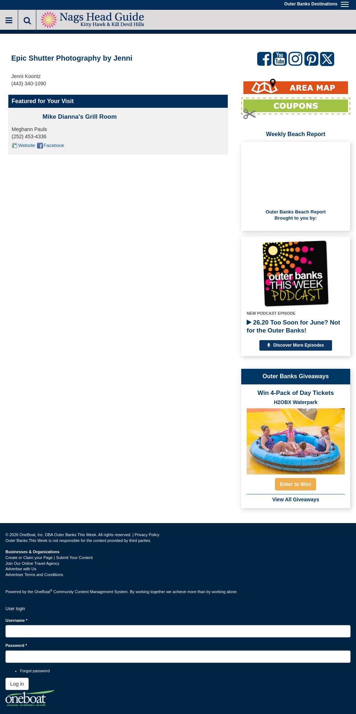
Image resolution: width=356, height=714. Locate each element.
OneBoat (44, 591)
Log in (17, 684)
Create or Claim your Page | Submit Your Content (49, 557)
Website (26, 145)
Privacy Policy (146, 535)
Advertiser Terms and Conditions (34, 574)
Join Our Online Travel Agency (32, 563)
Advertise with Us (20, 569)
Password (16, 645)
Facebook (54, 145)
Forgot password (35, 671)
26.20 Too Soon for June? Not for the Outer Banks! (293, 326)
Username (16, 620)
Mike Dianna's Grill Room (80, 116)
